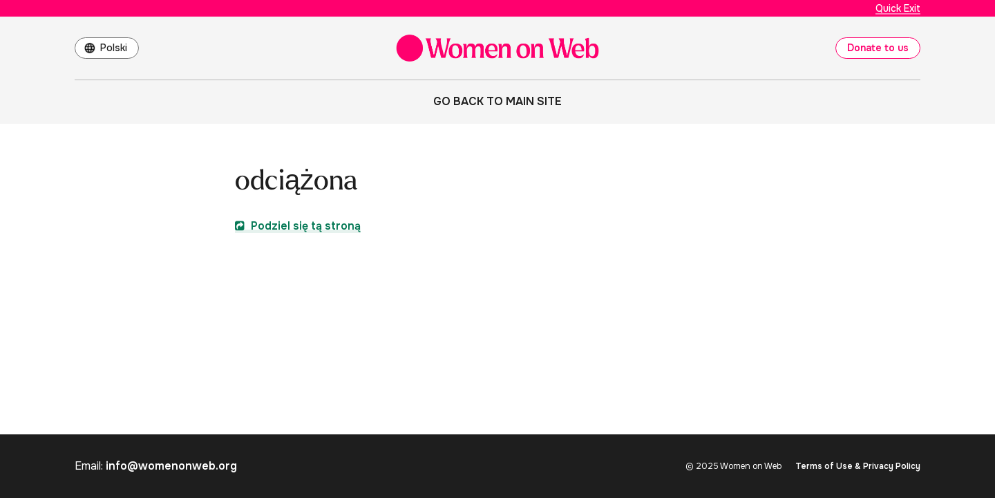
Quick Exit (897, 8)
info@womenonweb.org (171, 466)
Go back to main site (497, 101)
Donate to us (878, 48)
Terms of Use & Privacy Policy (857, 466)
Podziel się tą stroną (298, 226)
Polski (113, 48)
